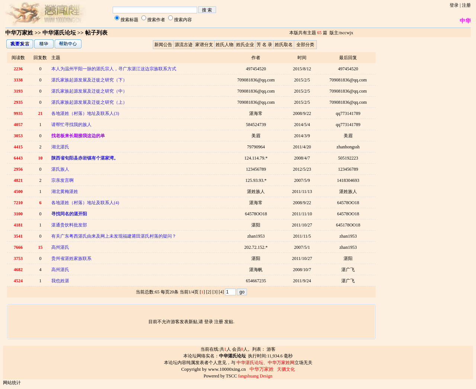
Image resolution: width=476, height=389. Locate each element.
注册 (466, 5)
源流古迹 (184, 44)
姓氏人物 (225, 44)
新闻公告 (163, 44)
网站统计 (12, 382)
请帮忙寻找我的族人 (71, 124)
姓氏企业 (245, 44)
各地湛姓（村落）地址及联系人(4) (85, 202)
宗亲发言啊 (62, 180)
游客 (271, 349)
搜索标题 (129, 19)
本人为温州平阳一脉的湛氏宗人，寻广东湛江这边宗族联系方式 (113, 68)
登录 (454, 5)
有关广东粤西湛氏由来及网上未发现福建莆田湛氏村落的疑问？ (113, 236)
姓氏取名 (284, 44)
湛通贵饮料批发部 (69, 225)
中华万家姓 (19, 33)
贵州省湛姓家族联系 (71, 258)
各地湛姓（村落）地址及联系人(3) (85, 113)
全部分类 (305, 44)
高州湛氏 (60, 247)
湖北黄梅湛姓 (64, 191)
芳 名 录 (264, 44)
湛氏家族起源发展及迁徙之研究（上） (89, 102)
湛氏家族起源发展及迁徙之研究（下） (89, 80)
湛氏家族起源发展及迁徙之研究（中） (89, 91)
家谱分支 (204, 44)
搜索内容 (183, 19)
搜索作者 (156, 19)
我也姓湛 (60, 280)
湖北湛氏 (60, 147)
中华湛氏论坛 (59, 33)
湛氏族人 (60, 169)
